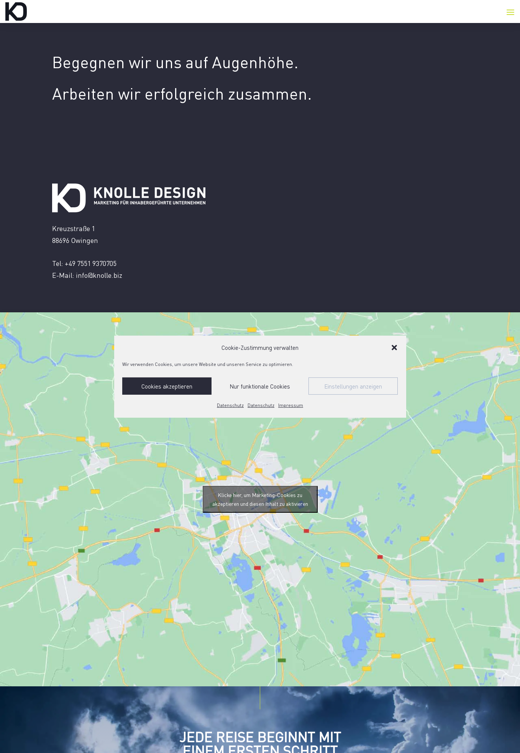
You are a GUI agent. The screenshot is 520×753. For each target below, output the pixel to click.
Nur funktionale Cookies (260, 386)
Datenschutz (230, 405)
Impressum (290, 405)
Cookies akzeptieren (166, 386)
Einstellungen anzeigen (353, 386)
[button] (394, 347)
